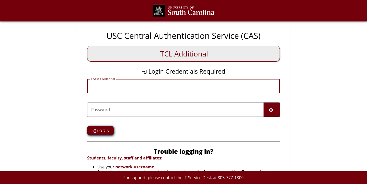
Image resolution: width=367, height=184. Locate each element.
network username (134, 167)
